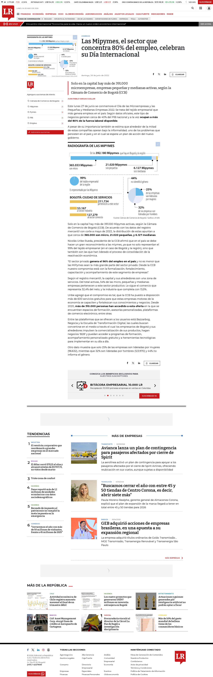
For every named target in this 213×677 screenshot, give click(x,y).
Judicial (107, 615)
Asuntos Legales (67, 658)
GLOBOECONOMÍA (74, 14)
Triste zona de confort (43, 478)
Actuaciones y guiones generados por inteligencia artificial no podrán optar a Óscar (172, 601)
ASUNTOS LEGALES (124, 14)
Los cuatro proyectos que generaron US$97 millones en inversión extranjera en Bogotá (117, 601)
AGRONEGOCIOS (93, 14)
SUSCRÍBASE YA (149, 396)
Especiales (86, 671)
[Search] (192, 8)
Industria (35, 442)
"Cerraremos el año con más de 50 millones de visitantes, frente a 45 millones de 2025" (47, 529)
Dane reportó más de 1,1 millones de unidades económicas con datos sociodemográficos (44, 493)
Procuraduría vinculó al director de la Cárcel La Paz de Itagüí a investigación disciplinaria (117, 624)
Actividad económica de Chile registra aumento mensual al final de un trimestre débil (63, 601)
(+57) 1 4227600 (34, 665)
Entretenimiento (166, 594)
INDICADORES (158, 14)
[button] (71, 386)
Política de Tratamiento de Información (148, 671)
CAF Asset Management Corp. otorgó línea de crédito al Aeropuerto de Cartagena (63, 622)
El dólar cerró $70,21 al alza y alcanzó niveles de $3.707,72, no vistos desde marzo (47, 467)
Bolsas (34, 461)
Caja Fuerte (87, 658)
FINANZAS (26, 14)
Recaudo (48, 19)
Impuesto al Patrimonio (64, 19)
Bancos (53, 615)
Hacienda (35, 486)
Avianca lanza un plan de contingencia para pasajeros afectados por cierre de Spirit (138, 452)
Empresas (124, 19)
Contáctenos (136, 661)
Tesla (133, 19)
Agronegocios (66, 655)
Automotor (143, 19)
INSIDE (170, 14)
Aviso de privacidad (139, 665)
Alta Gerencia (88, 655)
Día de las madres (85, 19)
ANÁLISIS (108, 14)
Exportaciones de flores (106, 19)
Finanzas (64, 674)
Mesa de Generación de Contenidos (147, 655)
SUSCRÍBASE (205, 2)
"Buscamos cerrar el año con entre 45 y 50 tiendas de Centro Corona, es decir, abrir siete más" (138, 490)
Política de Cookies (139, 674)
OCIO (60, 14)
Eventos (107, 671)
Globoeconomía (111, 674)
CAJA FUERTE (142, 14)
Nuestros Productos (139, 658)
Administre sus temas (39, 132)
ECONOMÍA (38, 14)
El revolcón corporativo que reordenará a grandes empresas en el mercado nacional (46, 449)
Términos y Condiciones (141, 668)
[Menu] (18, 14)
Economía (108, 665)
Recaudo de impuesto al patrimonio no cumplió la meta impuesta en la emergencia (45, 512)
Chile (52, 594)
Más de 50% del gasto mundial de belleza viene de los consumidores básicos (170, 622)
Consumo (162, 615)
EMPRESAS (51, 14)
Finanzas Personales (91, 674)
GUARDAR (178, 74)
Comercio (35, 524)
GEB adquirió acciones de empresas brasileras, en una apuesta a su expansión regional (135, 528)
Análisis (107, 655)
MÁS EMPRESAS (172, 558)
